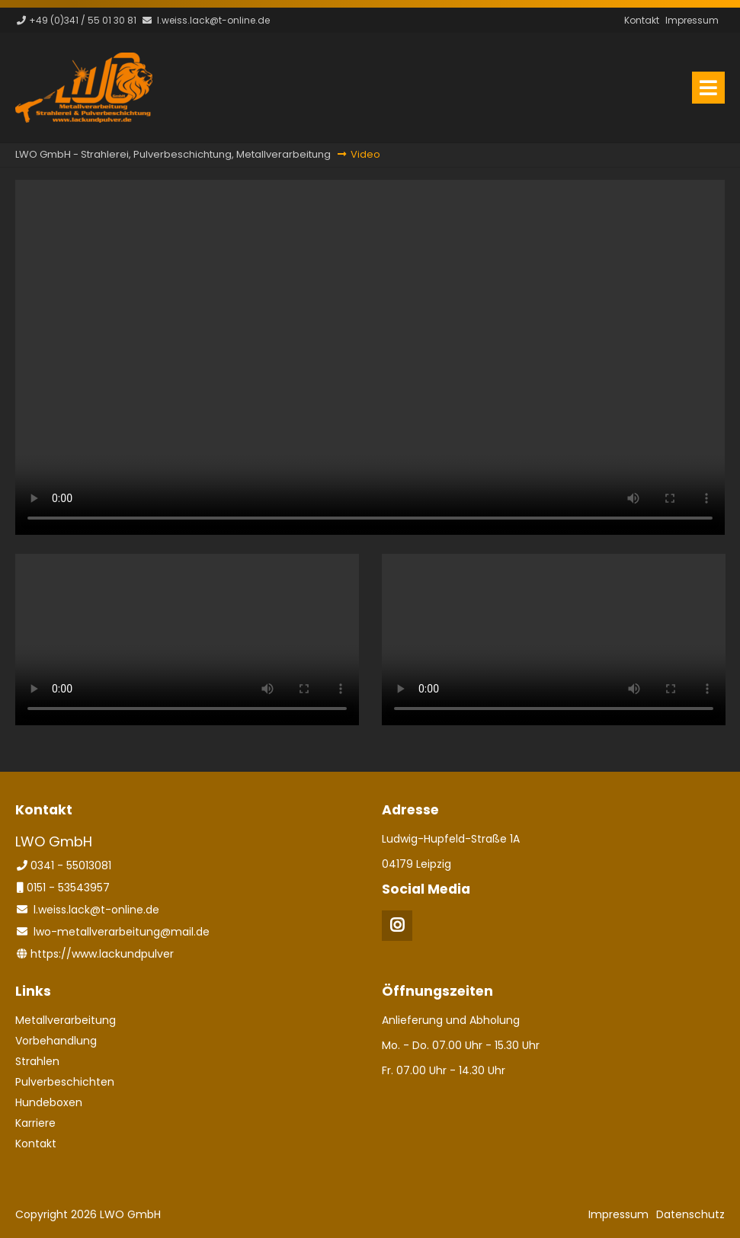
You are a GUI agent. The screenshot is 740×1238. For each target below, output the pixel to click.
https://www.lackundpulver (102, 953)
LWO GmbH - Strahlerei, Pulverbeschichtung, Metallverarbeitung (173, 154)
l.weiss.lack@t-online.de (213, 20)
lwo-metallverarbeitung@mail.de (122, 931)
